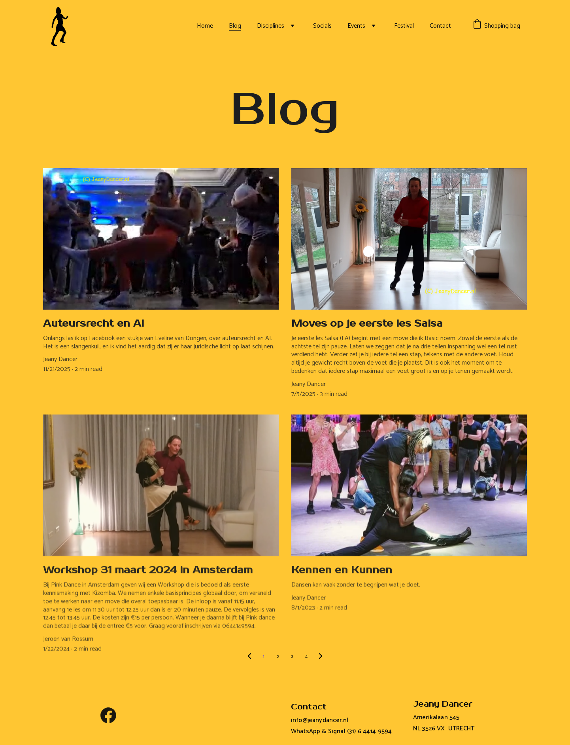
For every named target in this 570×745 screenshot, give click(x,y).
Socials (322, 26)
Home (205, 26)
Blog (235, 26)
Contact (440, 26)
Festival (404, 26)
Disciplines (270, 26)
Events (356, 26)
